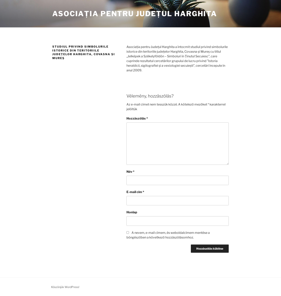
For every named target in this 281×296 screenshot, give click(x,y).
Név (130, 172)
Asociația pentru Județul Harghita (134, 13)
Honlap (131, 212)
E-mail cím (135, 192)
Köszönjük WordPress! (65, 287)
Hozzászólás (137, 118)
